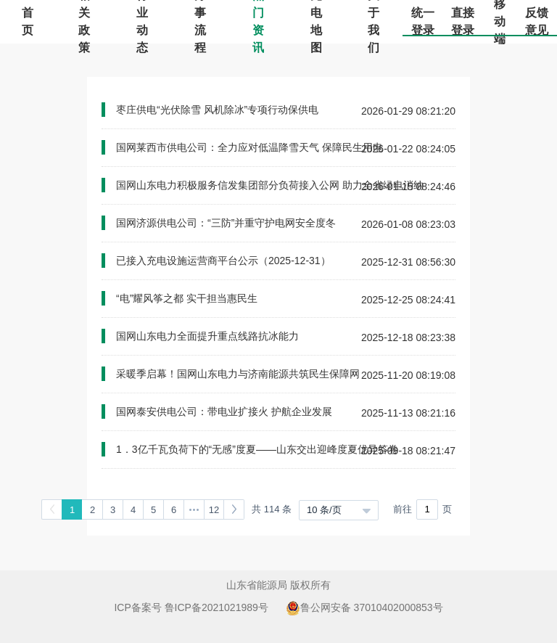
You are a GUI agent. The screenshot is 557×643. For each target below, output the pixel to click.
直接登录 (462, 21)
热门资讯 (258, 22)
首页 (27, 21)
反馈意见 (536, 21)
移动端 (500, 22)
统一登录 (422, 21)
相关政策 (84, 22)
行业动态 (142, 22)
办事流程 (200, 22)
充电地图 (316, 22)
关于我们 (373, 22)
